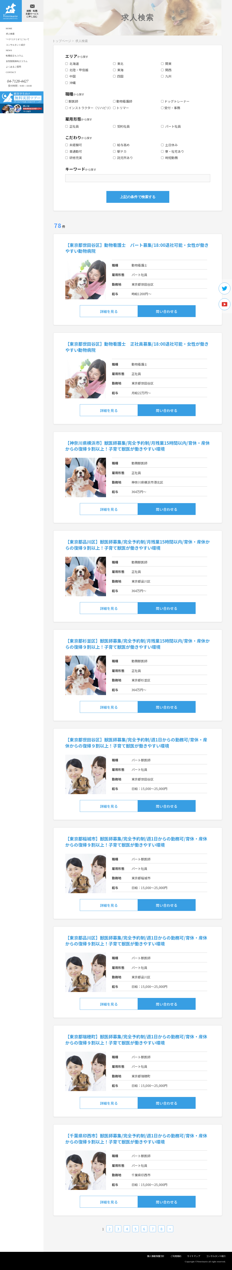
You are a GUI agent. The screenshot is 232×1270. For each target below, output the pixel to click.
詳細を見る (109, 311)
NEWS (9, 50)
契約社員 (121, 126)
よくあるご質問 (13, 67)
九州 (166, 76)
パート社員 (171, 126)
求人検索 (10, 34)
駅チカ (120, 151)
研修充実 (73, 157)
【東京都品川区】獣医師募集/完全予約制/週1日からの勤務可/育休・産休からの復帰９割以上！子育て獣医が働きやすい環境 (136, 940)
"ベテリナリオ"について (17, 39)
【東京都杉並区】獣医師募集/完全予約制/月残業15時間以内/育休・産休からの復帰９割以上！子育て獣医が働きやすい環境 (137, 643)
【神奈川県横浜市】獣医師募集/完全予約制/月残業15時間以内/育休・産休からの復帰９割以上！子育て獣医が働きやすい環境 (137, 446)
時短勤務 (169, 157)
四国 (118, 76)
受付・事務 (170, 107)
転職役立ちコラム (14, 55)
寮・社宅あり (172, 151)
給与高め (121, 144)
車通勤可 (73, 151)
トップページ (61, 41)
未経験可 (73, 144)
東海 (118, 69)
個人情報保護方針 (155, 1256)
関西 (166, 69)
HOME (9, 28)
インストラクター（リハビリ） (88, 107)
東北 (118, 63)
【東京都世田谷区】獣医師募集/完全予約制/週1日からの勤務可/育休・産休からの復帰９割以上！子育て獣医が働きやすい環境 (136, 742)
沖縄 (70, 82)
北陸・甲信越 (76, 69)
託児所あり (123, 157)
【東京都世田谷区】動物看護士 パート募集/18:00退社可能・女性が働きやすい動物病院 (137, 248)
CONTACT (11, 72)
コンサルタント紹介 (15, 45)
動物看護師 (122, 101)
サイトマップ (193, 1256)
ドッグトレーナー (175, 101)
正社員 (72, 126)
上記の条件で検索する (138, 197)
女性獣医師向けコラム (17, 61)
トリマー (121, 107)
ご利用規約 (175, 1256)
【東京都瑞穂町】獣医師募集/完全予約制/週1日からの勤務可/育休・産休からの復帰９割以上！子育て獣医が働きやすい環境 (136, 1039)
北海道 (72, 63)
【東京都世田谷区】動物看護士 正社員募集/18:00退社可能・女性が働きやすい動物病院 (137, 347)
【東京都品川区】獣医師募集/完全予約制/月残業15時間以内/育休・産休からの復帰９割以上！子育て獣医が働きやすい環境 (137, 544)
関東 (166, 63)
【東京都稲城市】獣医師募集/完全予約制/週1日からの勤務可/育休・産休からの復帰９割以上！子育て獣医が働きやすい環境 (136, 841)
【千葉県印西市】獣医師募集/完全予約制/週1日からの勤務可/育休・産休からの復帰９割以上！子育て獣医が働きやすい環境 (136, 1138)
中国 (70, 76)
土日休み (169, 144)
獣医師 (71, 101)
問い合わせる (166, 311)
